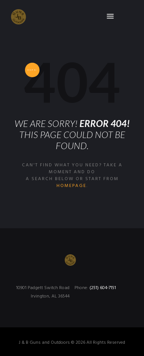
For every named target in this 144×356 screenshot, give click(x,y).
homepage (71, 186)
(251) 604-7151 (102, 288)
